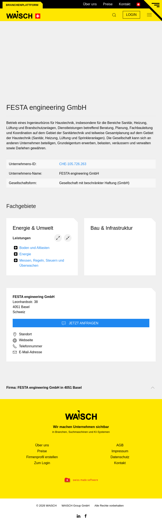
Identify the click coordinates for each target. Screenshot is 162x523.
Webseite (23, 340)
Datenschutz (120, 457)
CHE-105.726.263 (72, 164)
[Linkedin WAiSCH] (78, 515)
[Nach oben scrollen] (153, 388)
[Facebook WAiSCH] (86, 515)
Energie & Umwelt (33, 228)
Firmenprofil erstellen (42, 457)
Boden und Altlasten (34, 248)
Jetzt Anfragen (80, 323)
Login (131, 14)
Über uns (90, 4)
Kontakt (124, 4)
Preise (107, 4)
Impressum (120, 451)
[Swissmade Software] (81, 480)
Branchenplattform (22, 5)
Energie (25, 254)
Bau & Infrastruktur (111, 228)
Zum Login (42, 463)
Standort (22, 334)
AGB (120, 445)
